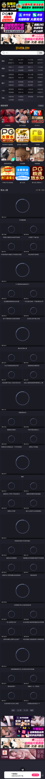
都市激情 (11, 89)
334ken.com (22, 48)
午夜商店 (20, 96)
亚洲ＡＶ (11, 67)
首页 (13, 710)
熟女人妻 (11, 70)
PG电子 (11, 60)
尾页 (32, 710)
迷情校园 (11, 92)
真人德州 (20, 60)
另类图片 (40, 85)
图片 (3, 83)
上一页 (19, 710)
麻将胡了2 (11, 63)
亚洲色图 (20, 82)
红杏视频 (11, 100)
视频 (3, 68)
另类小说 (20, 92)
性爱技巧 (40, 92)
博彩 (3, 61)
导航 (3, 98)
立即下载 (35, 775)
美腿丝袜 (11, 85)
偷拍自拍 (20, 74)
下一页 (26, 710)
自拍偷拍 (20, 67)
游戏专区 (40, 60)
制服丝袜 (11, 77)
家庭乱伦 (20, 89)
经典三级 (20, 77)
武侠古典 (40, 89)
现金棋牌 (30, 63)
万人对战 (30, 60)
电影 (3, 76)
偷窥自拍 (11, 82)
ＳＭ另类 (40, 70)
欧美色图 (30, 82)
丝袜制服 (20, 70)
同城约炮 (11, 96)
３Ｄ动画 (40, 67)
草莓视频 (30, 96)
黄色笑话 (30, 92)
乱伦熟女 (30, 77)
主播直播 (30, 70)
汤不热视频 (40, 96)
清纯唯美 (20, 85)
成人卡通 (30, 74)
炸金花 (21, 63)
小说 (3, 91)
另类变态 (40, 77)
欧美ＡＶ (30, 67)
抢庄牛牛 (40, 63)
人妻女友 (30, 89)
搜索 (40, 53)
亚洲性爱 (11, 74)
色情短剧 (20, 100)
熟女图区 (30, 85)
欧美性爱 (40, 74)
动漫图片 (40, 82)
